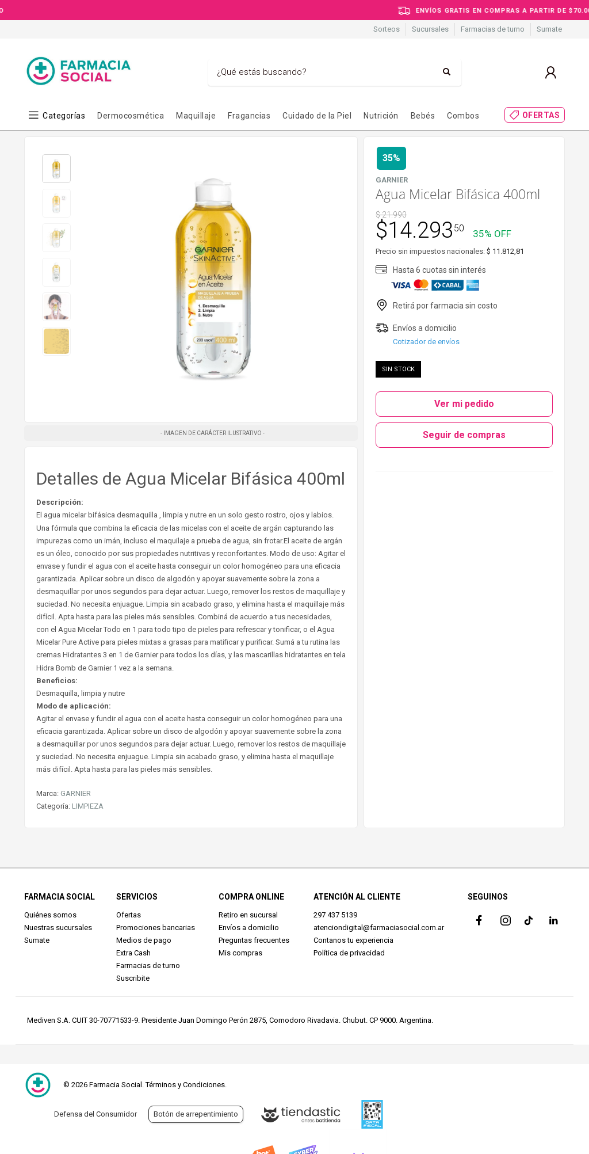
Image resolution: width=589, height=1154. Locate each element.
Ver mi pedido (464, 403)
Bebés (423, 115)
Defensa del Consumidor (95, 1114)
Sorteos (386, 29)
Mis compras (240, 953)
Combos (463, 115)
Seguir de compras (464, 434)
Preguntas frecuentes (254, 940)
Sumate (549, 29)
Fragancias (249, 115)
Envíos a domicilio (249, 927)
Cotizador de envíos (426, 341)
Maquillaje (196, 115)
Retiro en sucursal (248, 915)
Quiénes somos (50, 915)
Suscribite (133, 978)
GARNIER (75, 793)
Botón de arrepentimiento (196, 1114)
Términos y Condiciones (185, 1084)
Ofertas (128, 915)
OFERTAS (541, 115)
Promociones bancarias (155, 927)
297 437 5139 (335, 915)
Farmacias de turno (493, 29)
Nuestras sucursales (58, 927)
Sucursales (430, 29)
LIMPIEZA (88, 806)
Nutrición (381, 115)
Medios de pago (143, 940)
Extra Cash (133, 953)
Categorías (64, 115)
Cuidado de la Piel (316, 115)
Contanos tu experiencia (353, 940)
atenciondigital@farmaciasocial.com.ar (378, 927)
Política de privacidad (349, 953)
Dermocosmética (130, 115)
